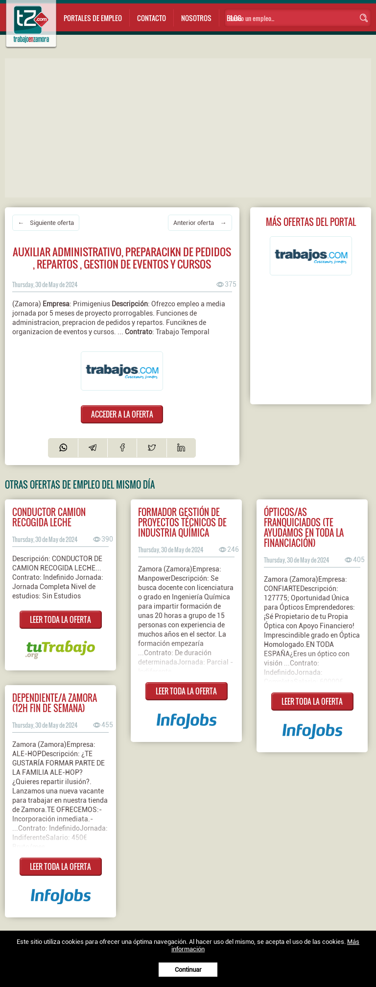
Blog (234, 18)
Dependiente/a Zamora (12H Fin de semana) (54, 703)
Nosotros (196, 18)
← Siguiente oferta (46, 222)
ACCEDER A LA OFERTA (122, 414)
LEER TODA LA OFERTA (60, 619)
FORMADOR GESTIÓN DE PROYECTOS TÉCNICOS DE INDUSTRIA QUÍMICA (182, 522)
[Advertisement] (190, 127)
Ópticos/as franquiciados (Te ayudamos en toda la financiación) (304, 527)
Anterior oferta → (199, 222)
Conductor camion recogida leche (49, 517)
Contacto (151, 18)
